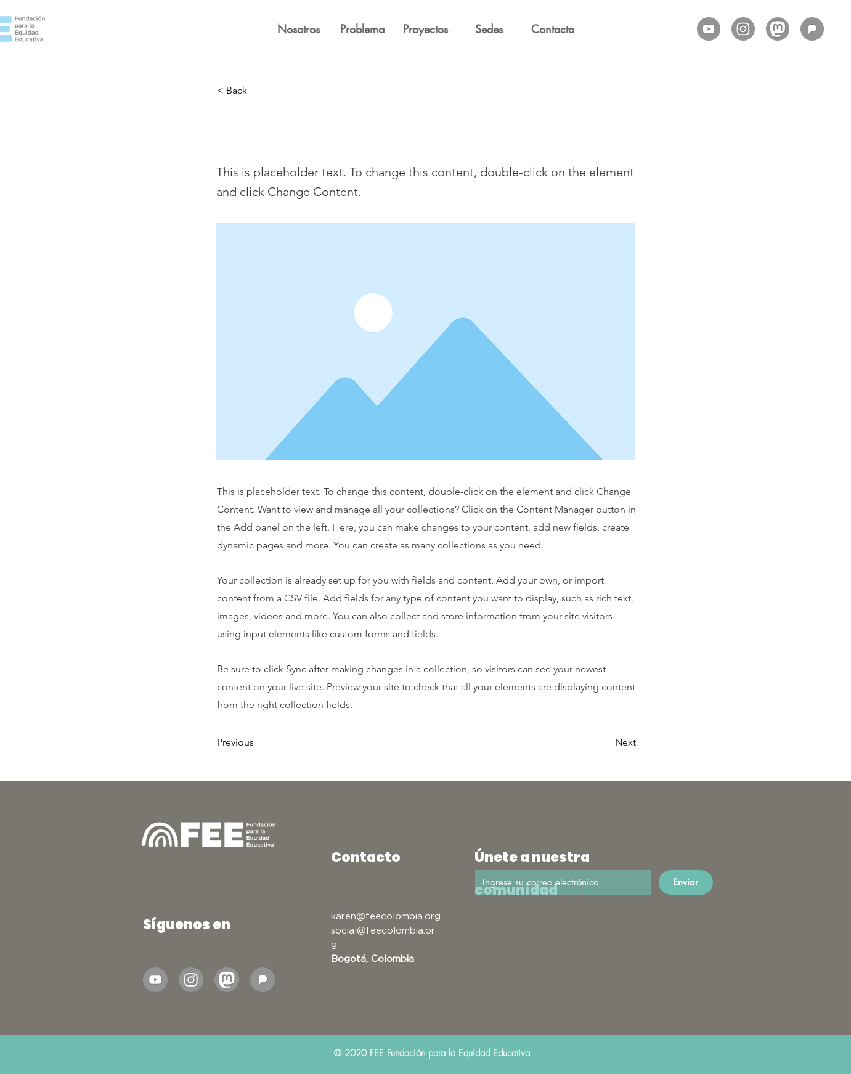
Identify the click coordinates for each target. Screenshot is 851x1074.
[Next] (605, 742)
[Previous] (257, 742)
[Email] (560, 882)
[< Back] (257, 90)
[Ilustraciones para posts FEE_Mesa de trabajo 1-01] (708, 29)
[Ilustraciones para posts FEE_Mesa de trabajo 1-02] (743, 29)
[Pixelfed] (812, 29)
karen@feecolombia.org (386, 916)
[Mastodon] (777, 29)
